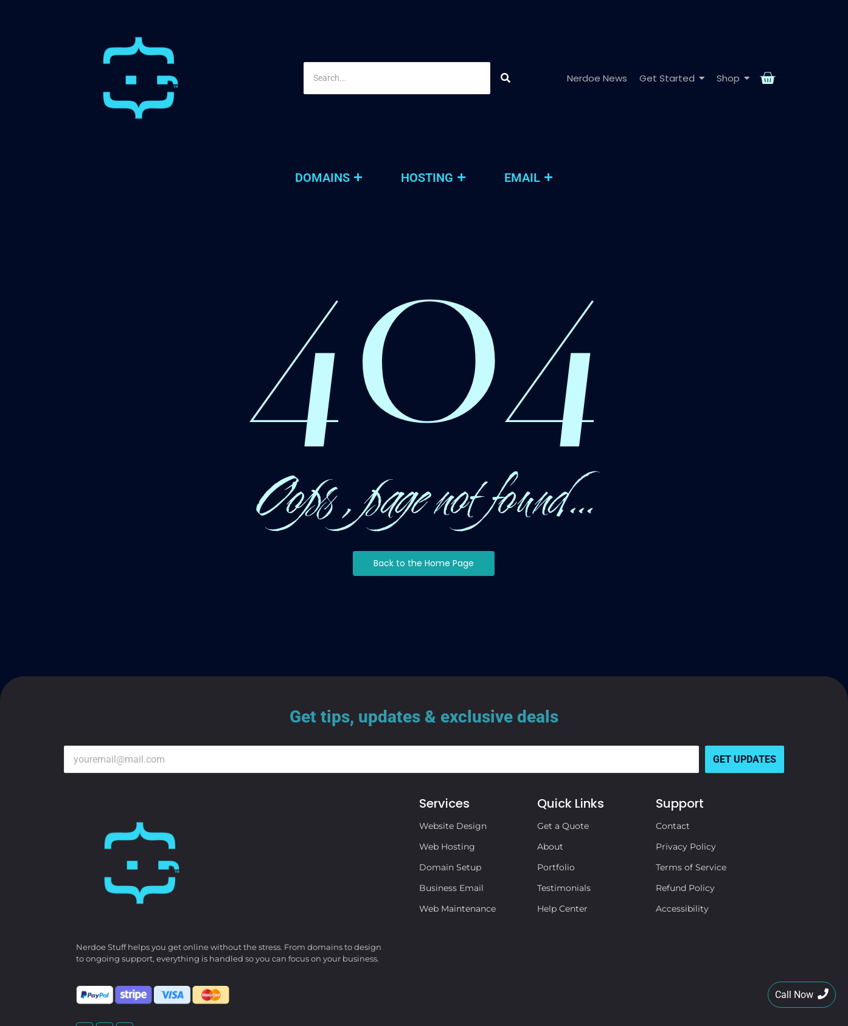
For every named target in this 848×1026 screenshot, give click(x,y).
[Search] (397, 28)
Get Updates (744, 659)
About (550, 746)
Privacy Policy (686, 746)
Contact (673, 726)
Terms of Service (691, 767)
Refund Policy (685, 788)
